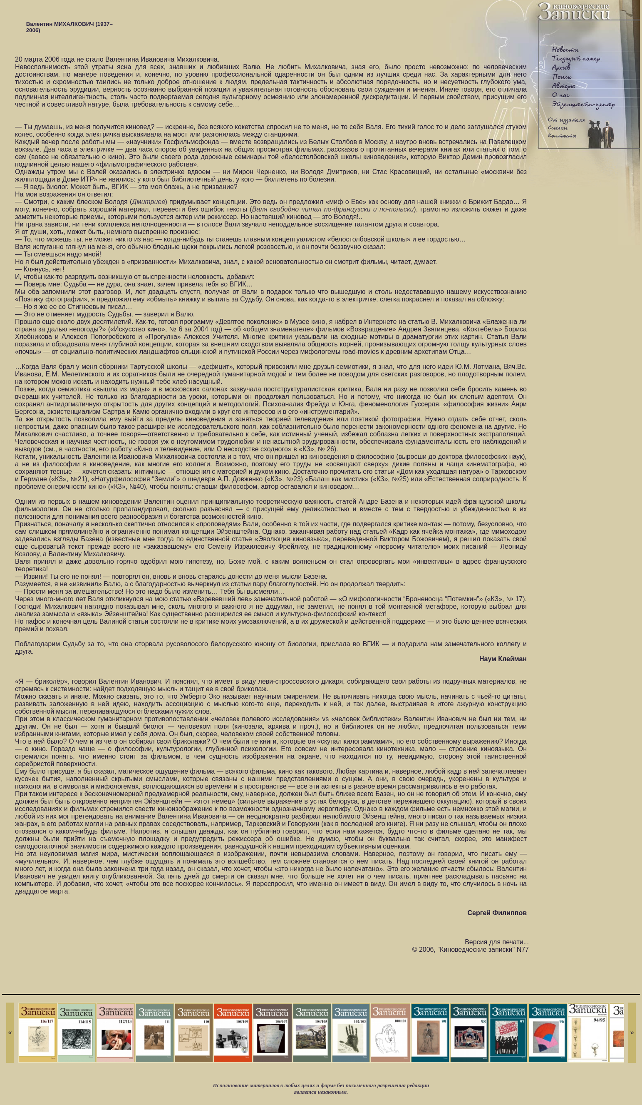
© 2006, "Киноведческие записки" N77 (470, 949)
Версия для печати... (497, 942)
